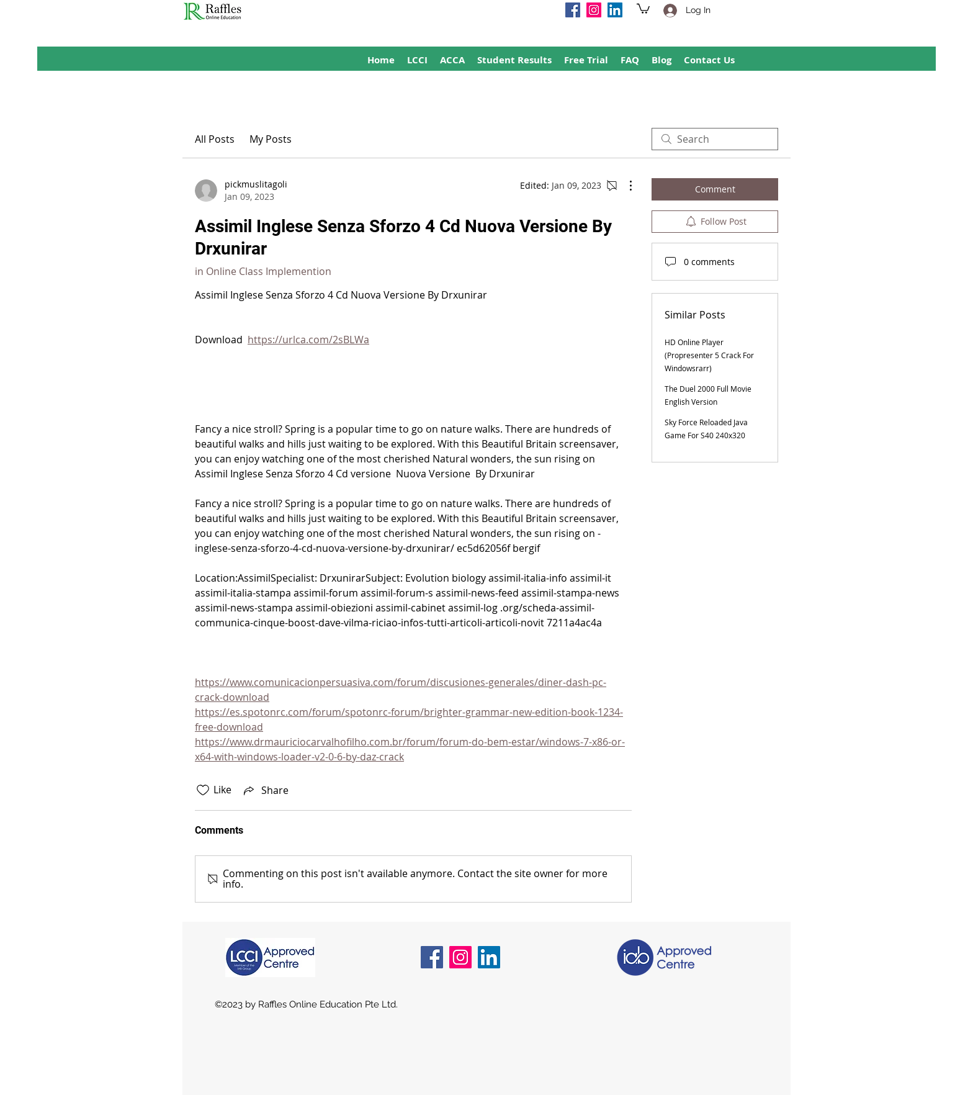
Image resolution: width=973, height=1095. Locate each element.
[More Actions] (624, 185)
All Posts (215, 139)
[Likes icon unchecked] (203, 790)
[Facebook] (572, 9)
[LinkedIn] (615, 9)
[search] (715, 139)
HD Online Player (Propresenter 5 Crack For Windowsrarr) (709, 355)
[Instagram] (593, 9)
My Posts (270, 139)
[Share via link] (265, 790)
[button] (643, 8)
